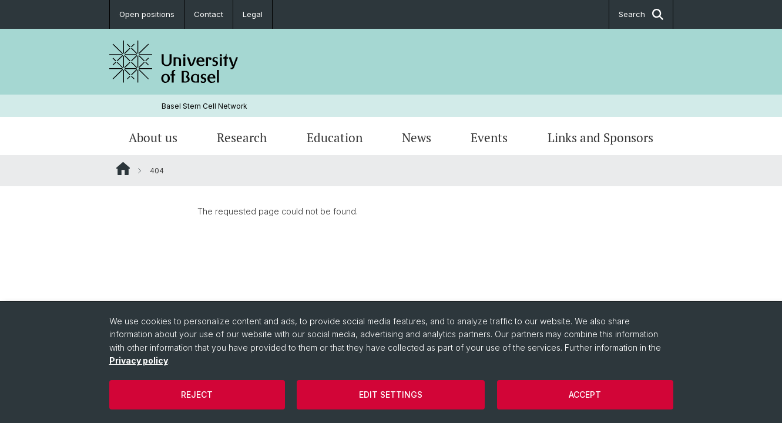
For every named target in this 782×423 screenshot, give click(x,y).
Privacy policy (138, 360)
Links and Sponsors (600, 137)
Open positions (146, 14)
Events (489, 137)
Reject (197, 395)
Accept (585, 395)
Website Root (123, 168)
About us (153, 137)
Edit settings (390, 395)
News (416, 137)
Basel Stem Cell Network (204, 106)
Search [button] (641, 14)
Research (242, 137)
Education (335, 137)
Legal (253, 14)
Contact (208, 14)
